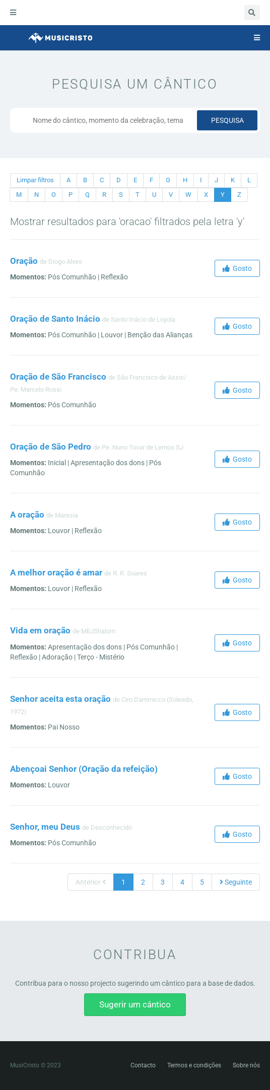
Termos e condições (194, 1065)
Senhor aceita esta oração (60, 699)
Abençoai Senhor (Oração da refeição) (84, 769)
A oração (27, 515)
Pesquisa (227, 120)
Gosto (237, 268)
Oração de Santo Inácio (55, 319)
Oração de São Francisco (58, 377)
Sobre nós (246, 1065)
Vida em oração (40, 630)
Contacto (143, 1065)
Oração (24, 261)
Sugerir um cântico (135, 1004)
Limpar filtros (35, 180)
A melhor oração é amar (56, 572)
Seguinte (236, 882)
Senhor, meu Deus (45, 827)
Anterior (91, 882)
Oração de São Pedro (50, 447)
